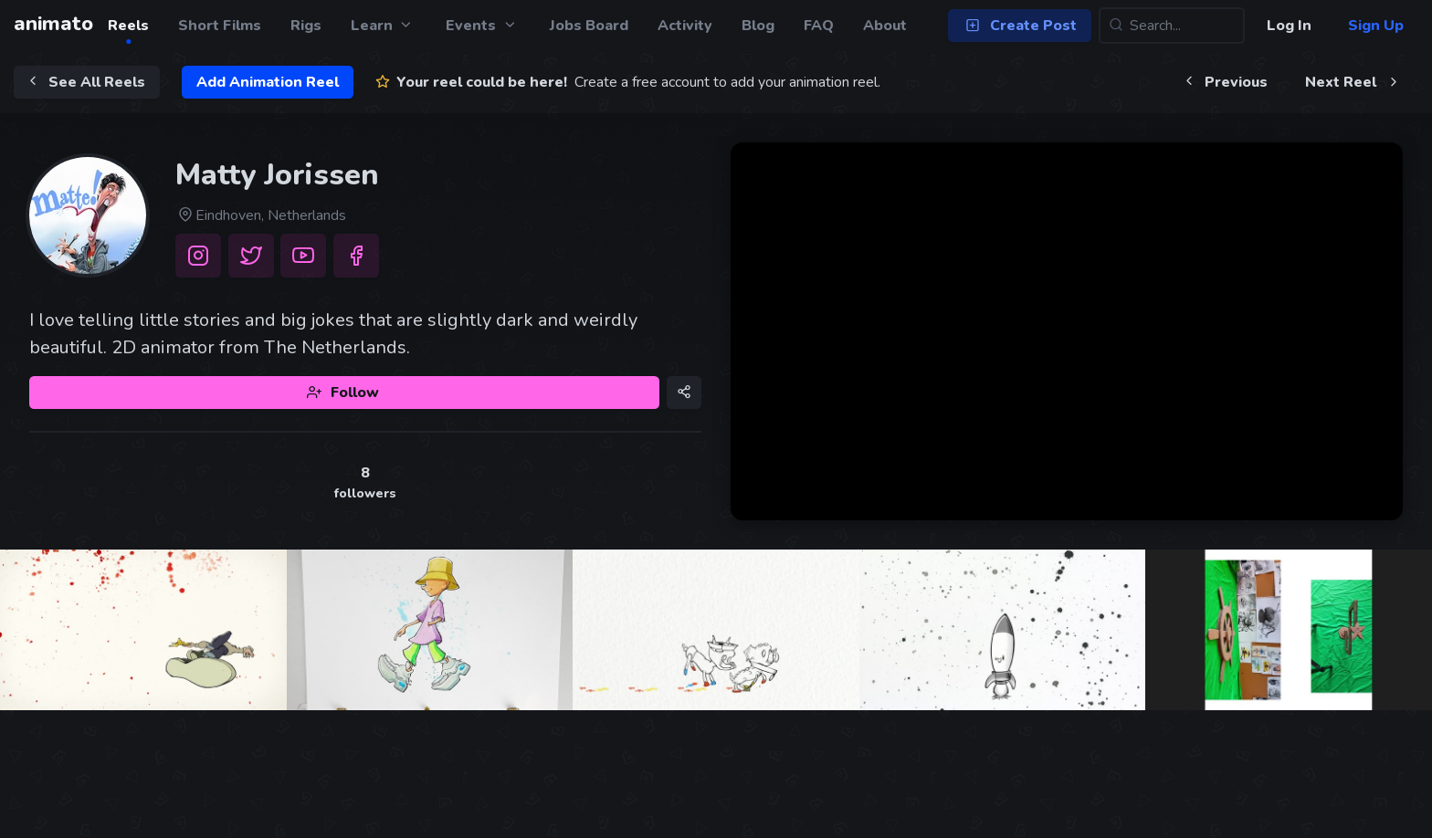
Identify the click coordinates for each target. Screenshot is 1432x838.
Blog (758, 26)
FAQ (819, 26)
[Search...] (1172, 25)
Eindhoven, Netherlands (260, 215)
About (885, 26)
